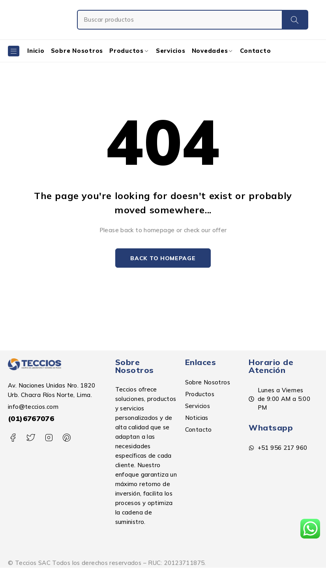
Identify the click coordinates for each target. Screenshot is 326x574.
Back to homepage (162, 258)
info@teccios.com (33, 406)
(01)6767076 (31, 418)
